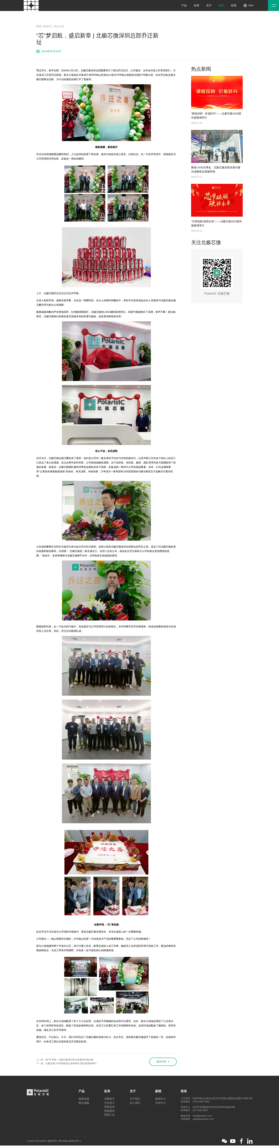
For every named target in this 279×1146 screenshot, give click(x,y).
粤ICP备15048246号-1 (70, 1141)
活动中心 (48, 26)
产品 (184, 6)
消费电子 (109, 1099)
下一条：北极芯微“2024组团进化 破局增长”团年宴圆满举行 (66, 1064)
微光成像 (83, 1103)
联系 (234, 6)
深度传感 (83, 1099)
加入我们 (135, 1103)
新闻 (222, 6)
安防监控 (109, 1107)
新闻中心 (160, 1099)
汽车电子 (109, 1103)
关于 (209, 6)
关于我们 (135, 1099)
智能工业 (109, 1115)
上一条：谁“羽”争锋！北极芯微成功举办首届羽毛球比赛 (64, 1060)
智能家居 (109, 1111)
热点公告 (60, 26)
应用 (197, 6)
